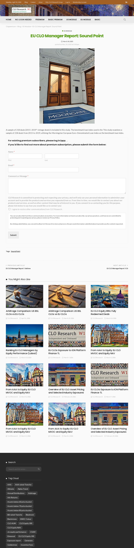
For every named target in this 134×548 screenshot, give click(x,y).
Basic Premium (55, 19)
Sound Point (15, 251)
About (40, 2)
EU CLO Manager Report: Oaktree (18, 268)
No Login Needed (23, 19)
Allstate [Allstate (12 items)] (10, 450)
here (62, 140)
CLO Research (13, 318)
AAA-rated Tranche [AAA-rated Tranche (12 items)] (23, 445)
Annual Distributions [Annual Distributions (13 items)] (15, 454)
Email (11, 165)
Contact (33, 2)
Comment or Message (18, 176)
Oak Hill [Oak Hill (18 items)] (28, 518)
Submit (13, 235)
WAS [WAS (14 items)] (26, 544)
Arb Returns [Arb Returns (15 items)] (12, 458)
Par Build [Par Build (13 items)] (31, 523)
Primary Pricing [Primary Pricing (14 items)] (13, 536)
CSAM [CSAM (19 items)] (32, 493)
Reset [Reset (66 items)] (31, 540)
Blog (26, 2)
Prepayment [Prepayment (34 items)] (33, 531)
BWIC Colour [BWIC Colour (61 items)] (25, 480)
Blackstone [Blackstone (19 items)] (12, 480)
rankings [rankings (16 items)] (26, 536)
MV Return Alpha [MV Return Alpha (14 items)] (14, 518)
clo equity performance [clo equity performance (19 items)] (16, 493)
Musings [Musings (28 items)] (26, 514)
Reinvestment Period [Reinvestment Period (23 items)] (16, 540)
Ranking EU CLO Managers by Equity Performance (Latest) (22, 352)
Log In (68, 2)
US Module (71, 19)
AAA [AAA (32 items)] (9, 445)
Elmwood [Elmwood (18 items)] (11, 497)
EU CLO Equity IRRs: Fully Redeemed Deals (103, 312)
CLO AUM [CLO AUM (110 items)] (11, 484)
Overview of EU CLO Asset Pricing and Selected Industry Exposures (66, 391)
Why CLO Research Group (54, 2)
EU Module (86, 19)
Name (11, 151)
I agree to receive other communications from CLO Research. (37, 209)
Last (46, 160)
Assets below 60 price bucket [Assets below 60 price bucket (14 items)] (19, 462)
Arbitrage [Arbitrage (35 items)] (32, 454)
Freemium (39, 19)
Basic (97, 19)
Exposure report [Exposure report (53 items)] (14, 501)
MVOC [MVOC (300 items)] (36, 514)
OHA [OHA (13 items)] (22, 523)
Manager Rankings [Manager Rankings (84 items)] (22, 510)
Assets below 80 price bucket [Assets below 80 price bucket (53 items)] (19, 471)
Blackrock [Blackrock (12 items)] (30, 475)
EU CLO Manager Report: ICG (117, 268)
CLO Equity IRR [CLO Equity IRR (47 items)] (25, 484)
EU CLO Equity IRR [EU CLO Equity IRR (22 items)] (26, 497)
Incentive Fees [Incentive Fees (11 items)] (27, 505)
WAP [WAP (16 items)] (9, 544)
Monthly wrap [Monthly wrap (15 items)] (13, 514)
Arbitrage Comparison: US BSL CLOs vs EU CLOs (22, 312)
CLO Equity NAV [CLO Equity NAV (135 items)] (14, 488)
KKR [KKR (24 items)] (9, 510)
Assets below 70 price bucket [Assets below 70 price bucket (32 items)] (19, 467)
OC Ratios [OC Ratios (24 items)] (11, 523)
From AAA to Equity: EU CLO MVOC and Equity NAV (106, 352)
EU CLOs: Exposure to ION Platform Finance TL (67, 352)
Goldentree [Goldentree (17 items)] (12, 505)
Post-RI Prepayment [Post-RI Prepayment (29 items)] (15, 531)
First (9, 160)
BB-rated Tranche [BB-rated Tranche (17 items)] (14, 475)
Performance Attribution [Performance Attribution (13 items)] (17, 527)
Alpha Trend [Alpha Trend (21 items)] (23, 450)
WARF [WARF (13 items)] (18, 544)
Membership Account (79, 2)
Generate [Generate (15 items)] (29, 501)
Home (8, 19)
